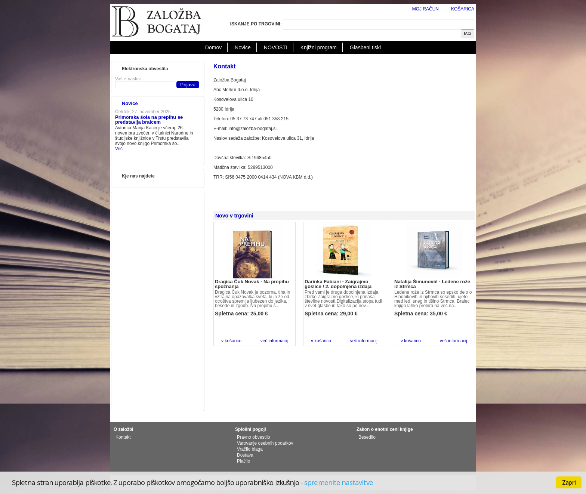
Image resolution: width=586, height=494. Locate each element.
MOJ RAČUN (425, 9)
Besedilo (367, 437)
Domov (213, 47)
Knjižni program (318, 47)
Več (119, 148)
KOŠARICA (462, 9)
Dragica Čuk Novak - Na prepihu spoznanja (252, 284)
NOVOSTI (275, 47)
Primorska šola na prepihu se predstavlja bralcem (149, 119)
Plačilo (243, 461)
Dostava (245, 455)
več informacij (274, 340)
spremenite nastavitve (338, 482)
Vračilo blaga (250, 449)
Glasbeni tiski (365, 47)
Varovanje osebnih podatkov (265, 443)
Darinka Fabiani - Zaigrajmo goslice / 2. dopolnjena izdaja (338, 284)
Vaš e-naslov (128, 78)
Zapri (569, 482)
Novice (243, 47)
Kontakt (123, 437)
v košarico (231, 340)
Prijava (187, 84)
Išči (467, 33)
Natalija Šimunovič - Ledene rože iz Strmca (432, 284)
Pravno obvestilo (253, 437)
